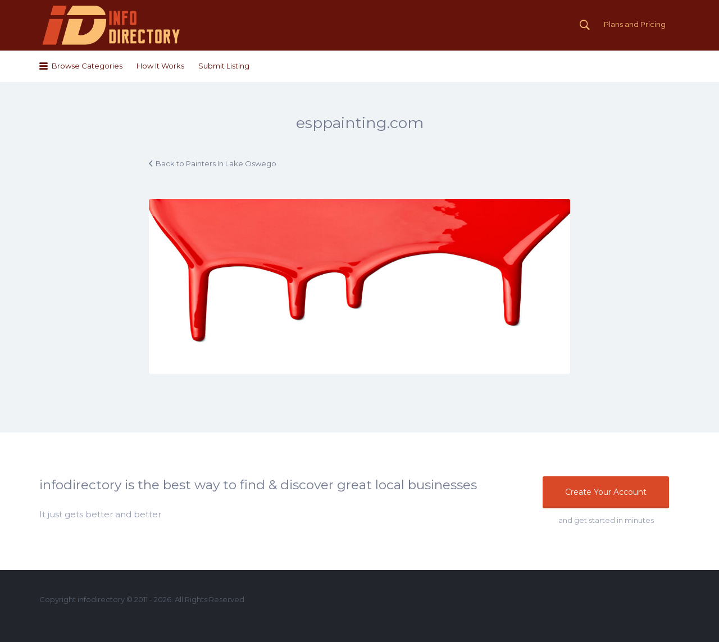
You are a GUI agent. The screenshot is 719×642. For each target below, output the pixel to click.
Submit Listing (223, 65)
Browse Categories (87, 65)
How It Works (160, 65)
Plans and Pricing (635, 24)
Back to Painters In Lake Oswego (216, 163)
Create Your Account (606, 492)
